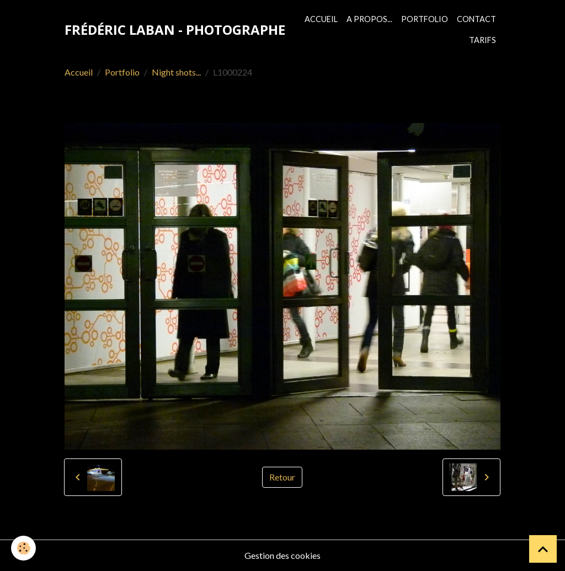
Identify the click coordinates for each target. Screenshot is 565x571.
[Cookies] (23, 548)
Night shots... (176, 72)
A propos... (369, 19)
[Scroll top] (543, 549)
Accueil (321, 19)
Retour (282, 477)
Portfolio (424, 19)
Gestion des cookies (282, 555)
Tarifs (482, 40)
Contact (476, 19)
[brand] (175, 30)
